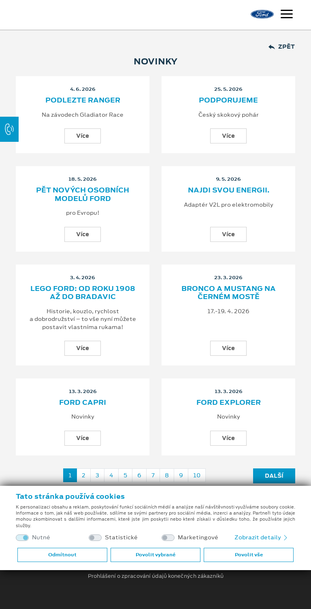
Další (274, 476)
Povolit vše (249, 554)
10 (196, 475)
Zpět (281, 47)
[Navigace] (287, 15)
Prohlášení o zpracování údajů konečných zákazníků (156, 576)
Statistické (121, 537)
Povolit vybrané (155, 554)
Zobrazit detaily (261, 537)
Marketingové (198, 537)
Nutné (41, 537)
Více (82, 136)
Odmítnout (62, 554)
